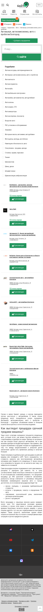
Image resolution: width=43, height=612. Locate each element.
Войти (39, 5)
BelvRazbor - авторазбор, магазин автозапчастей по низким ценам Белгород (24, 185)
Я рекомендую (18, 199)
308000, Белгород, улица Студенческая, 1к (21, 329)
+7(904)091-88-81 (14, 216)
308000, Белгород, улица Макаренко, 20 (20, 283)
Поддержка (18, 606)
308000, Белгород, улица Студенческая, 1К (21, 307)
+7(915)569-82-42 (14, 353)
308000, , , (12, 373)
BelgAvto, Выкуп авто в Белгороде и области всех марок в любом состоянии (25, 256)
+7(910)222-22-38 (14, 375)
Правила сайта (17, 603)
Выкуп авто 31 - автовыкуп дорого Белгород (24, 391)
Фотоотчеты (37, 12)
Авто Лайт (13, 209)
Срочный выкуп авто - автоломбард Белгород (22, 278)
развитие (25, 606)
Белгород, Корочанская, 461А (17, 214)
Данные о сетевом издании (9, 601)
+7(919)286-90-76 (14, 191)
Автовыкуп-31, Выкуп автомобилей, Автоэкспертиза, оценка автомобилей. (23, 234)
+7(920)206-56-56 (14, 284)
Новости (13, 12)
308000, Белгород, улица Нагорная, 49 (20, 190)
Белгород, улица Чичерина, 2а (18, 238)
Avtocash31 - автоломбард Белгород (22, 302)
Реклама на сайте (24, 601)
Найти (21, 57)
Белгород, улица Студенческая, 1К (19, 396)
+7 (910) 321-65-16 (14, 331)
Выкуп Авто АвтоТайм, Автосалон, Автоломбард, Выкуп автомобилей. (21, 347)
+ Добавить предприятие (21, 41)
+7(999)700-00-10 (14, 240)
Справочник (24, 12)
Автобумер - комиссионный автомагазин (23, 324)
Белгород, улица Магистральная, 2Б (19, 260)
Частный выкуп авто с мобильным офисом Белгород (24, 369)
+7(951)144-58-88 (14, 397)
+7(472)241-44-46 (14, 308)
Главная (4, 12)
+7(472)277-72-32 (14, 262)
